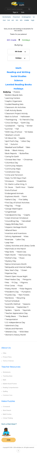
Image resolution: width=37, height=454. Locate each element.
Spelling (4, 391)
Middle (26, 20)
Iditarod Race (11, 230)
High (32, 20)
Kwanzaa (9, 239)
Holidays (18, 88)
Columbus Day (11, 163)
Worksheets (6, 17)
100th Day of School (13, 132)
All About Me (10, 138)
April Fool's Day (11, 141)
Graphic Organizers (13, 101)
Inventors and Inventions (16, 233)
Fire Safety (23, 200)
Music (22, 258)
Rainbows (9, 298)
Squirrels (27, 310)
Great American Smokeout (16, 218)
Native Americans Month (16, 264)
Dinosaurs (9, 181)
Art (6, 144)
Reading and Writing (18, 72)
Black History (18, 150)
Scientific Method (12, 304)
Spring (21, 126)
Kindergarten (26, 17)
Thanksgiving (11, 120)
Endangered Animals (14, 193)
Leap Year (9, 243)
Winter (30, 126)
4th (13, 20)
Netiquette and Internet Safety (18, 267)
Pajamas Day (11, 273)
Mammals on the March (15, 249)
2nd (4, 20)
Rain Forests (24, 295)
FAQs (3, 353)
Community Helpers (14, 166)
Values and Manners (14, 329)
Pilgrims (24, 283)
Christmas (28, 160)
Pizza (20, 286)
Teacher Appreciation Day (16, 313)
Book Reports (11, 153)
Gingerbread (10, 212)
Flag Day (9, 206)
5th (17, 20)
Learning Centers (12, 98)
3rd (8, 20)
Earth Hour (20, 187)
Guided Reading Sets (14, 104)
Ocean (24, 270)
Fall (17, 129)
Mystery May (10, 261)
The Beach (23, 316)
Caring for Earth (12, 156)
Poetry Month (11, 289)
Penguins (27, 279)
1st (34, 17)
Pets (7, 283)
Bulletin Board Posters (9, 384)
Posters (17, 92)
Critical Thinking (7, 418)
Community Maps (13, 169)
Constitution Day (12, 172)
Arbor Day (25, 141)
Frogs (18, 206)
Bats (28, 147)
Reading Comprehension (9, 387)
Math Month (10, 255)
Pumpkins (26, 292)
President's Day (12, 292)
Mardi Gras (21, 252)
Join (8, 440)
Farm (24, 196)
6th (21, 20)
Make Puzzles (8, 401)
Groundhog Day (12, 221)
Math (18, 68)
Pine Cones (10, 286)
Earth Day (25, 123)
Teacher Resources (10, 367)
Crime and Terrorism (14, 175)
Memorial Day (25, 255)
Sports (17, 310)
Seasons (26, 304)
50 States (29, 132)
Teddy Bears (10, 316)
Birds (7, 150)
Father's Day (10, 200)
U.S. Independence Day (15, 322)
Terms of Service (7, 361)
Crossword (5, 406)
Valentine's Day (12, 326)
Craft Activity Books (13, 110)
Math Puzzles (6, 414)
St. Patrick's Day (27, 120)
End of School (11, 190)
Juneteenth (10, 126)
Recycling (21, 298)
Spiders (8, 310)
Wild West (24, 332)
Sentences (9, 307)
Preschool (16, 17)
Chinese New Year (13, 160)
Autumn (14, 144)
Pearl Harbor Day (12, 279)
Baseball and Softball (14, 147)
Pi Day (15, 283)
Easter (31, 187)
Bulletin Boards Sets (14, 95)
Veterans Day (11, 332)
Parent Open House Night (16, 276)
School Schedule (12, 301)
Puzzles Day (10, 295)
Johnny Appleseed (13, 236)
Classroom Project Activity (16, 113)
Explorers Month (12, 196)
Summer (9, 129)
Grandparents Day (13, 215)
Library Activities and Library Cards (20, 246)
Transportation (11, 319)
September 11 (22, 307)
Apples (22, 138)
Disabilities (21, 181)
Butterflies (24, 153)
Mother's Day (11, 258)
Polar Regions (26, 289)
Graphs (27, 215)
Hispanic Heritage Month (16, 227)
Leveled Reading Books (18, 84)
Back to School (11, 117)
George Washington (14, 209)
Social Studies (18, 76)
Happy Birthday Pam (14, 224)
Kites (26, 236)
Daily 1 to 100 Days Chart (15, 178)
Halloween (25, 117)
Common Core (6, 395)
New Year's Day (11, 270)
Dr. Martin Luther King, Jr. (16, 184)
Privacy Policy (6, 357)
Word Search (6, 410)
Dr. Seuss (9, 187)
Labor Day (20, 239)
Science (18, 80)
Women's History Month (15, 335)
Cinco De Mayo (11, 123)
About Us (6, 348)
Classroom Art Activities (15, 107)
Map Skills (9, 252)
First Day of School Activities (17, 203)
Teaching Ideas (6, 376)
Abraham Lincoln (12, 135)
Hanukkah (26, 221)
